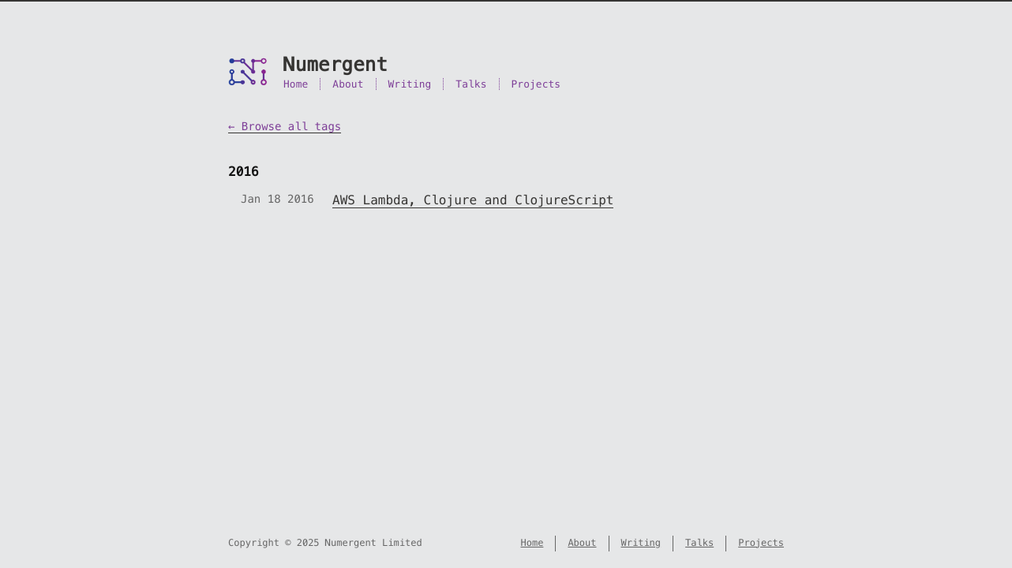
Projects (536, 84)
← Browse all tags (284, 126)
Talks (470, 84)
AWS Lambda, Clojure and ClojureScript (472, 200)
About (347, 84)
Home (295, 84)
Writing (410, 84)
